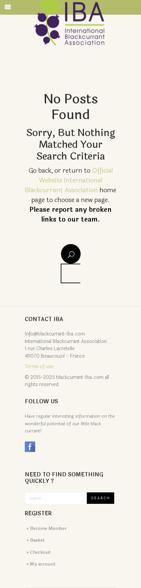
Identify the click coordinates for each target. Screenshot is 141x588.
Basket (37, 540)
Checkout (40, 552)
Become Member (48, 528)
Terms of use (39, 366)
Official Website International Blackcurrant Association (69, 180)
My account (42, 564)
